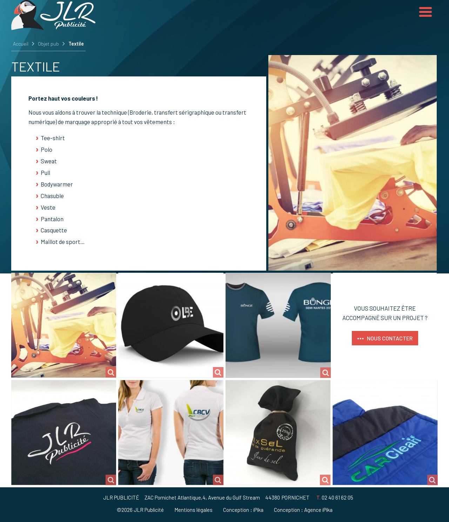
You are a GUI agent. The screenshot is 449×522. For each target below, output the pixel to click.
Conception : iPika (243, 510)
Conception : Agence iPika (303, 510)
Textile (76, 44)
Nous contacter (390, 338)
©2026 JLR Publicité (140, 510)
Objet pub (48, 44)
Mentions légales (193, 510)
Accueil (20, 44)
